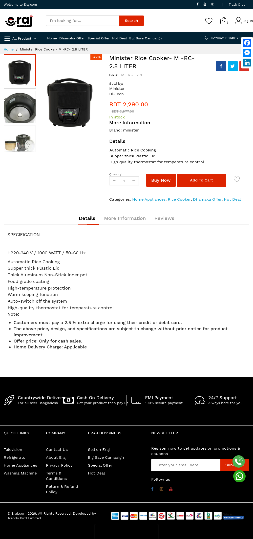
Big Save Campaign (106, 457)
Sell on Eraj (99, 449)
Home (9, 49)
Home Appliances (149, 199)
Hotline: (230, 38)
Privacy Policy (59, 465)
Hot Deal (232, 199)
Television (13, 449)
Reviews (164, 218)
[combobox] (82, 21)
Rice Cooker (179, 199)
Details (87, 218)
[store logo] (19, 21)
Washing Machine (20, 473)
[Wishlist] (209, 21)
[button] (21, 106)
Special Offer (100, 465)
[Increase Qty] (134, 180)
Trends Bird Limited (24, 518)
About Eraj (56, 457)
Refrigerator (15, 457)
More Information (125, 218)
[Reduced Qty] (114, 180)
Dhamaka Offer (207, 199)
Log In (247, 21)
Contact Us (57, 449)
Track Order (238, 4)
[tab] (87, 218)
